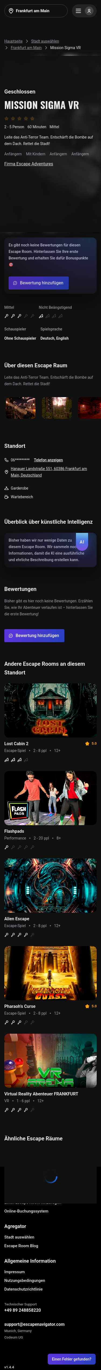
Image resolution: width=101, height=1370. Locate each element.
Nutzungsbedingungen (24, 1280)
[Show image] (20, 408)
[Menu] (84, 10)
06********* (20, 460)
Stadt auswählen (19, 1237)
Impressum (14, 1271)
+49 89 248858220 (22, 1310)
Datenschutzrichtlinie (23, 1289)
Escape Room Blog (21, 1245)
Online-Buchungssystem (26, 1211)
